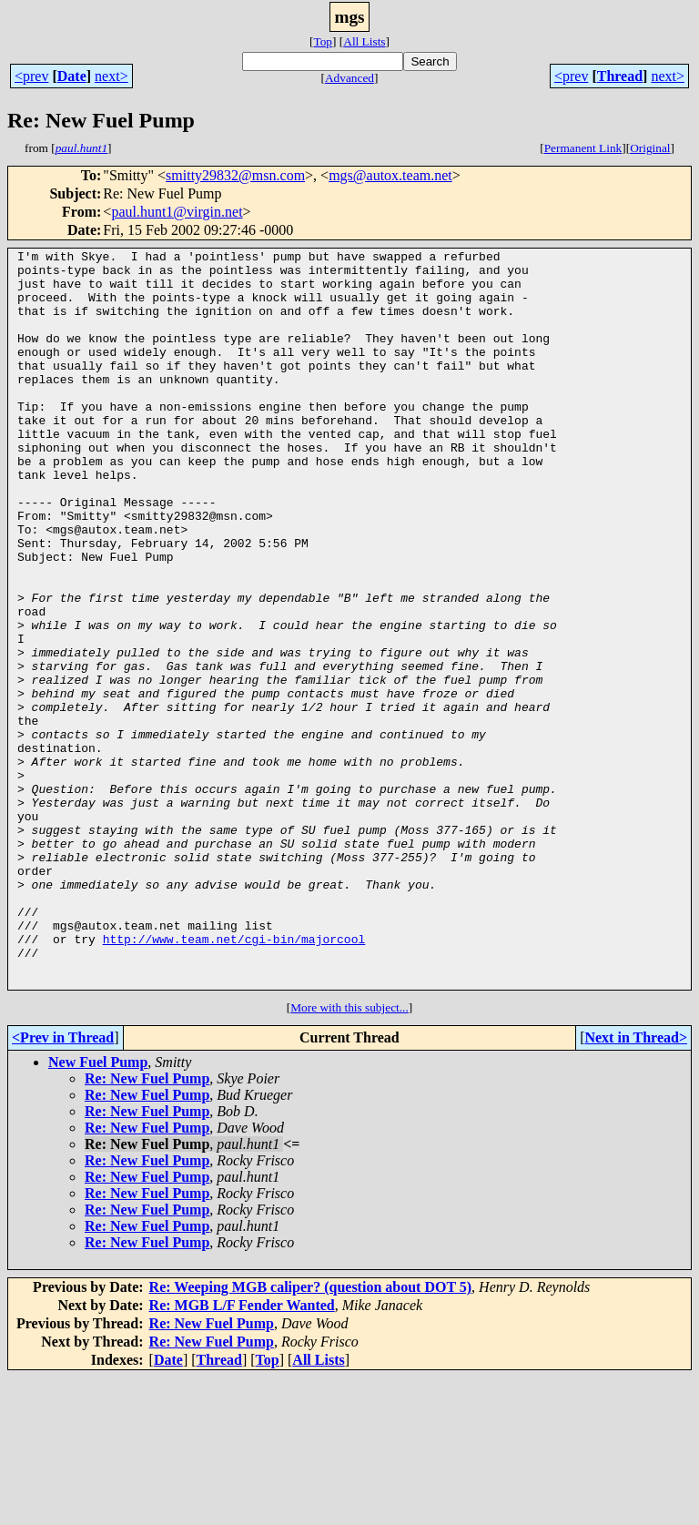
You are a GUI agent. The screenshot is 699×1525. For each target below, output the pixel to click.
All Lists (364, 41)
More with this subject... (349, 1155)
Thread (620, 76)
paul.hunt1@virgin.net (176, 211)
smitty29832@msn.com (235, 175)
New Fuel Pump (97, 1209)
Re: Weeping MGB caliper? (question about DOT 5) (310, 1434)
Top (322, 41)
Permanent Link (583, 148)
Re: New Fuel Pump (147, 1226)
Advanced (349, 78)
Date (71, 76)
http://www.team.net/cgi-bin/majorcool (234, 1078)
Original (650, 148)
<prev (31, 76)
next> (111, 76)
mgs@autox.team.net (390, 175)
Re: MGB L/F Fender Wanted (242, 1452)
